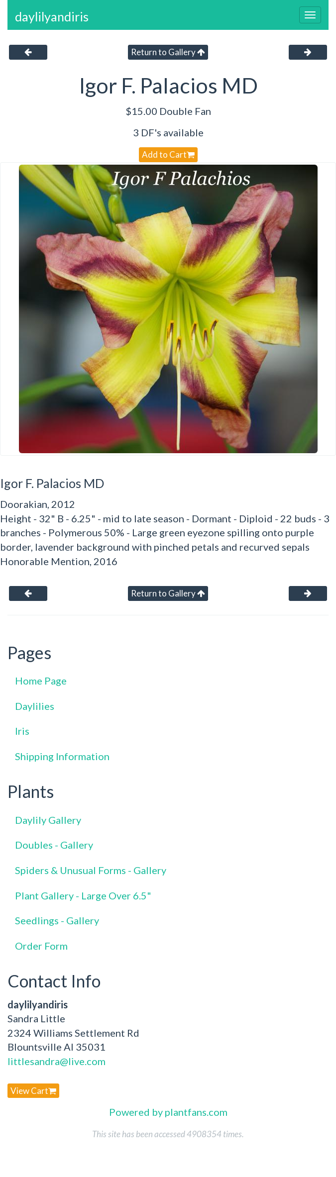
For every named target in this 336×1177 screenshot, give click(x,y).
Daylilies (34, 706)
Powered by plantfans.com (168, 1112)
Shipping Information (62, 756)
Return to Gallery (168, 52)
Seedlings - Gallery (57, 920)
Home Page (41, 681)
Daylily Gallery (48, 820)
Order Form (41, 946)
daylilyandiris (52, 16)
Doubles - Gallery (54, 845)
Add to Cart (168, 154)
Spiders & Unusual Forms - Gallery (90, 870)
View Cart (33, 1090)
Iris (22, 731)
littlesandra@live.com (56, 1061)
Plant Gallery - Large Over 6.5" (83, 895)
